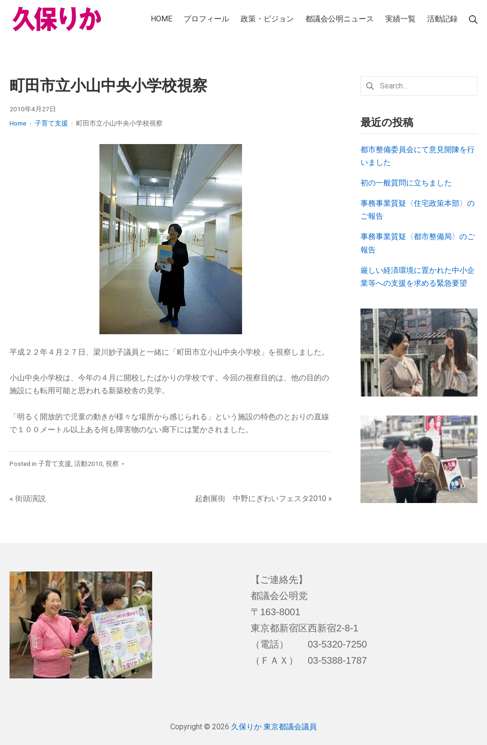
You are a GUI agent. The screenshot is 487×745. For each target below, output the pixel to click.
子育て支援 (54, 463)
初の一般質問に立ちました (406, 182)
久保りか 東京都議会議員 (274, 726)
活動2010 (88, 463)
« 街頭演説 (28, 498)
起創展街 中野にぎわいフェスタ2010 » (263, 498)
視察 (112, 463)
